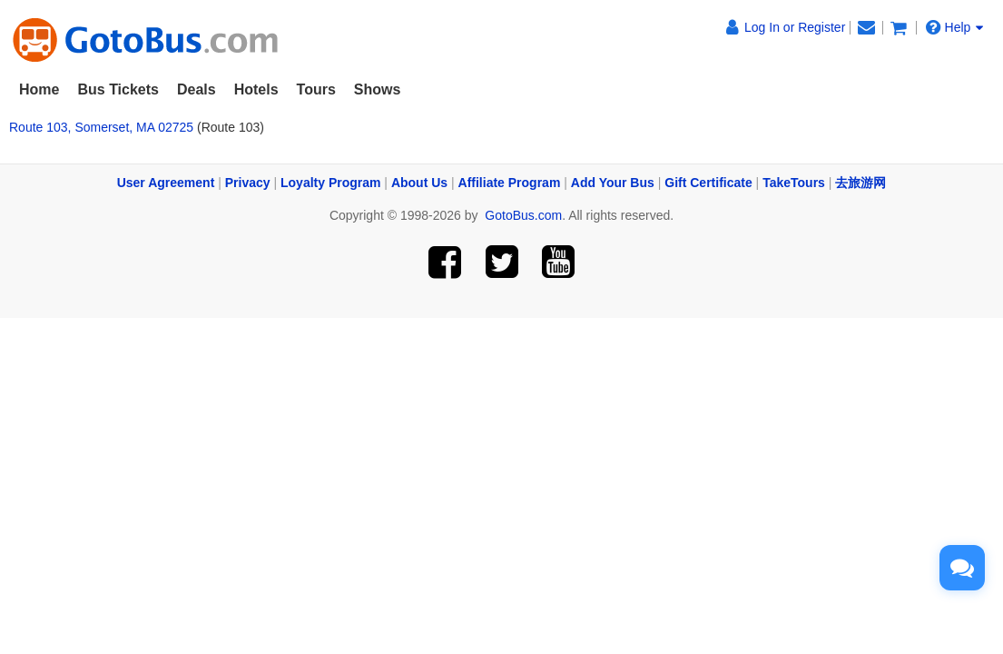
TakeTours (793, 182)
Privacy (247, 182)
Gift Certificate (708, 182)
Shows (377, 89)
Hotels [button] (256, 89)
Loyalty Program (330, 182)
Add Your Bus (612, 182)
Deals (196, 89)
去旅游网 (860, 182)
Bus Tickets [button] (118, 89)
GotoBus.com (523, 215)
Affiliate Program (509, 182)
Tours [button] (316, 89)
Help (954, 27)
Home (39, 89)
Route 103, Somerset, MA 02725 (101, 127)
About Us (419, 182)
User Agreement (166, 182)
